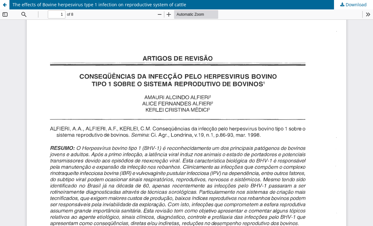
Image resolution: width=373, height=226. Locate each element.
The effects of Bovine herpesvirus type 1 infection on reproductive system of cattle (99, 5)
